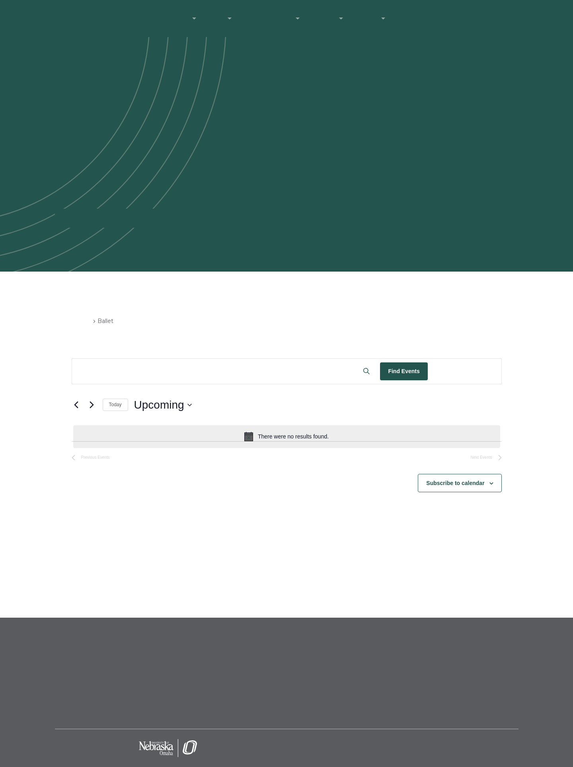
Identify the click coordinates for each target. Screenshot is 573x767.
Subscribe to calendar (455, 483)
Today (115, 404)
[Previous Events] (76, 405)
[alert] (286, 436)
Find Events (403, 371)
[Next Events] (92, 405)
